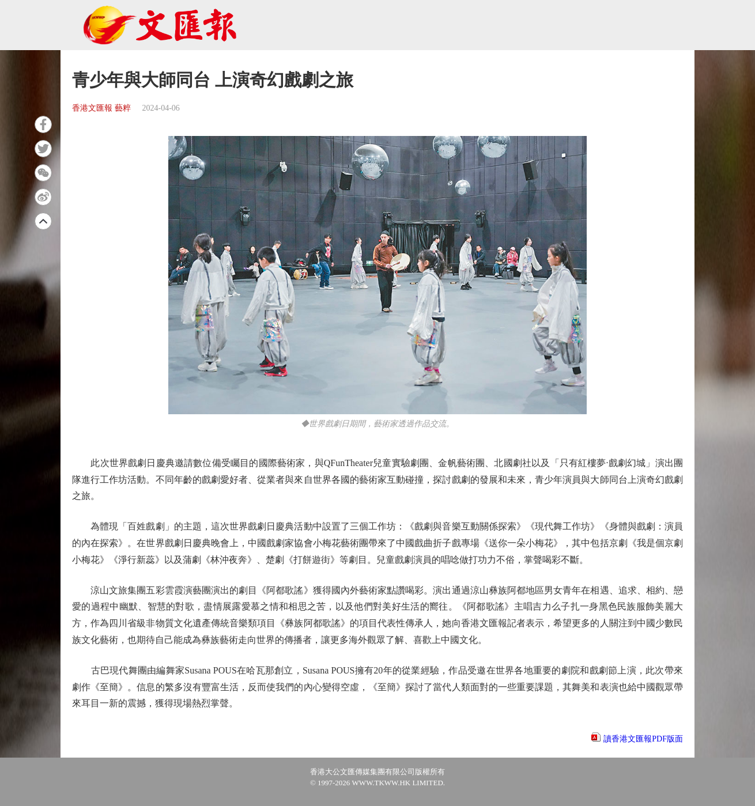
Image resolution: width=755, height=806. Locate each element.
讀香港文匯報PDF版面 (643, 739)
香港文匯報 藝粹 (101, 108)
